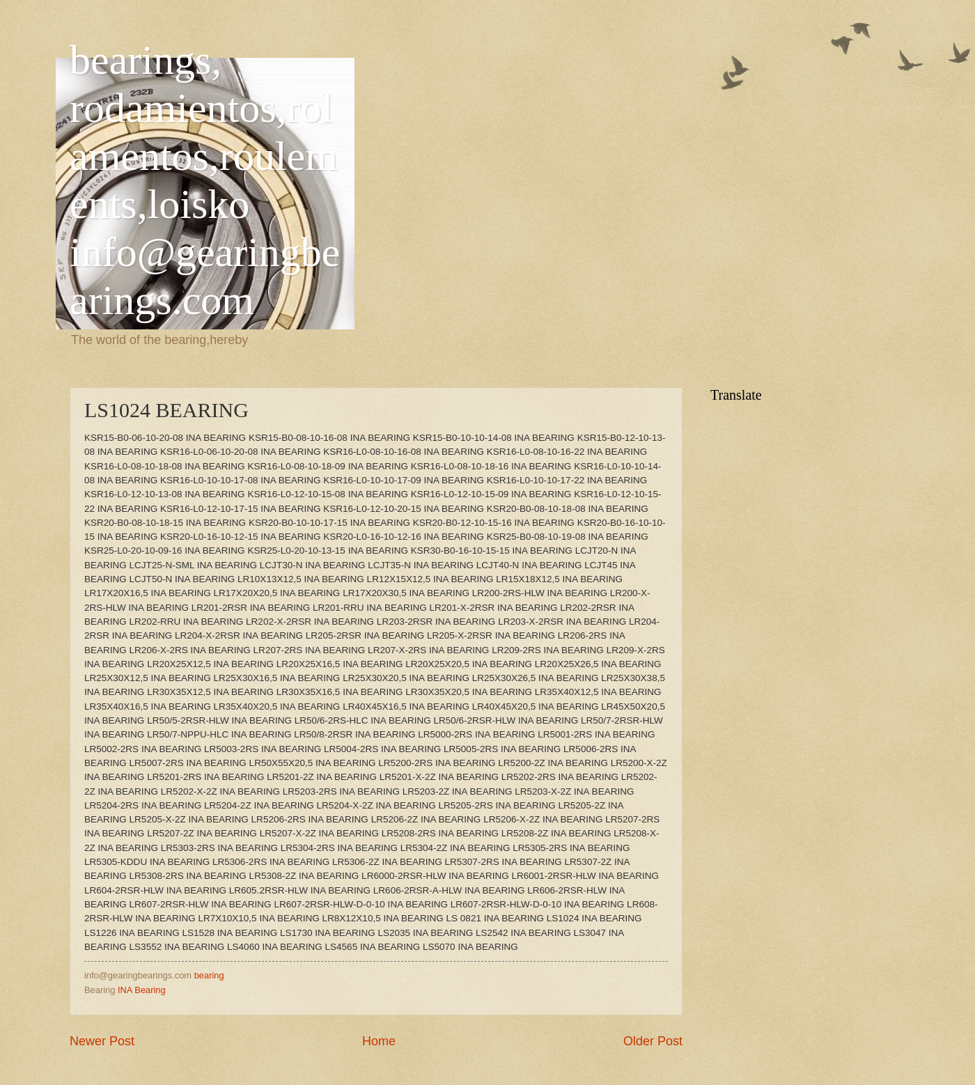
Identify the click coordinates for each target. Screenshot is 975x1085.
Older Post (652, 1041)
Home (379, 1041)
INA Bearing (142, 990)
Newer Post (102, 1041)
